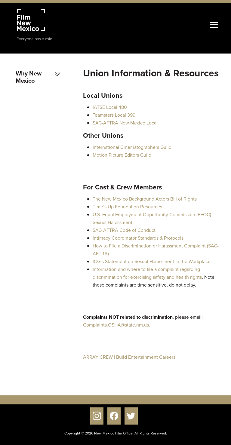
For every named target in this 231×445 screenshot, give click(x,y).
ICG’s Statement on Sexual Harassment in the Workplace (152, 261)
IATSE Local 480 (110, 107)
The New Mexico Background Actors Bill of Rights (145, 198)
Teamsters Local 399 (114, 115)
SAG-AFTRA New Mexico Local (125, 122)
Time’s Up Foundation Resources (127, 206)
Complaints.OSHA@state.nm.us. (116, 324)
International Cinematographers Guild (132, 147)
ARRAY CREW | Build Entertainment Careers (129, 357)
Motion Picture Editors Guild (122, 155)
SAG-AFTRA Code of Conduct (124, 230)
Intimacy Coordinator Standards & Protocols (138, 238)
